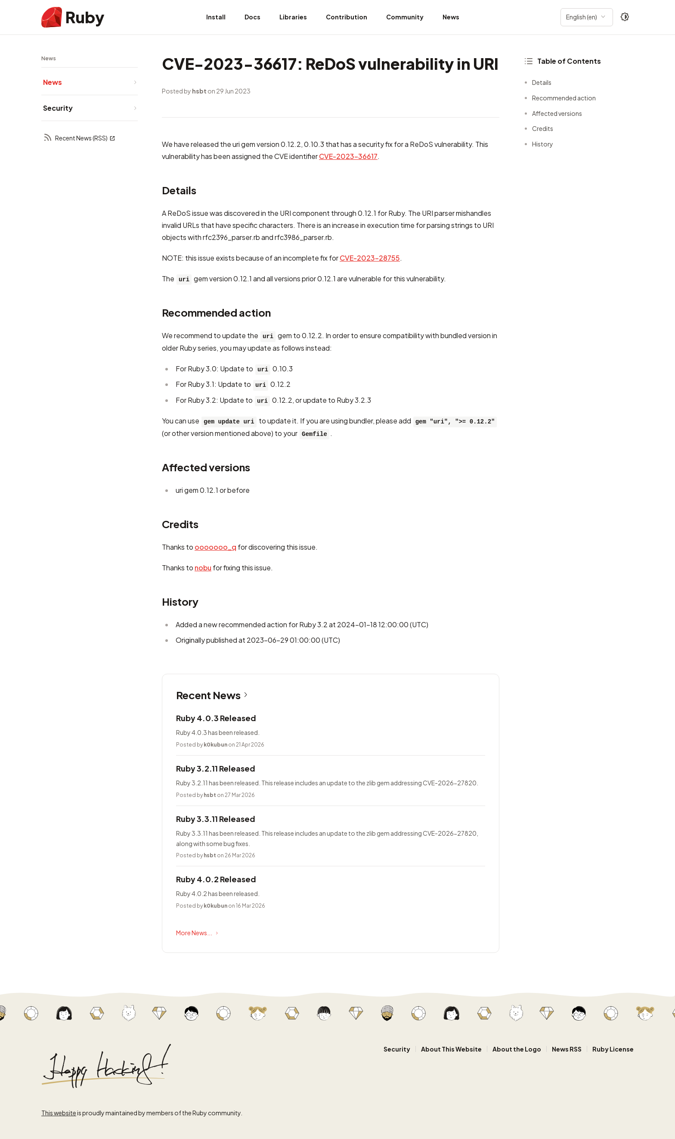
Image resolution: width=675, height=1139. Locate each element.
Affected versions (557, 113)
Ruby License (613, 1049)
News (451, 17)
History (542, 144)
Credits (542, 128)
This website (58, 1113)
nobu (203, 567)
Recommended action (564, 98)
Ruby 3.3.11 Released (215, 819)
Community (405, 17)
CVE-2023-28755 (370, 257)
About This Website (451, 1049)
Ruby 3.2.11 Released (215, 768)
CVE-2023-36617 (348, 156)
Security (397, 1049)
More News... (198, 933)
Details (541, 82)
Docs (252, 17)
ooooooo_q (215, 546)
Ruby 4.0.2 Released (216, 879)
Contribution (346, 17)
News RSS (567, 1049)
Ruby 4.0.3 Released (216, 718)
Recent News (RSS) (79, 138)
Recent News (213, 695)
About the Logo (516, 1049)
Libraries (293, 17)
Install (216, 17)
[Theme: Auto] (625, 17)
